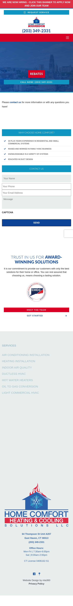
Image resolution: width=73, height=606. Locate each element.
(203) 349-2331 (36, 30)
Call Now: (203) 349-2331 (36, 82)
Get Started (35, 315)
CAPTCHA (7, 212)
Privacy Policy (36, 583)
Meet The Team (36, 310)
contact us (15, 102)
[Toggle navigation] (67, 37)
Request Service (36, 12)
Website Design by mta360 (36, 580)
